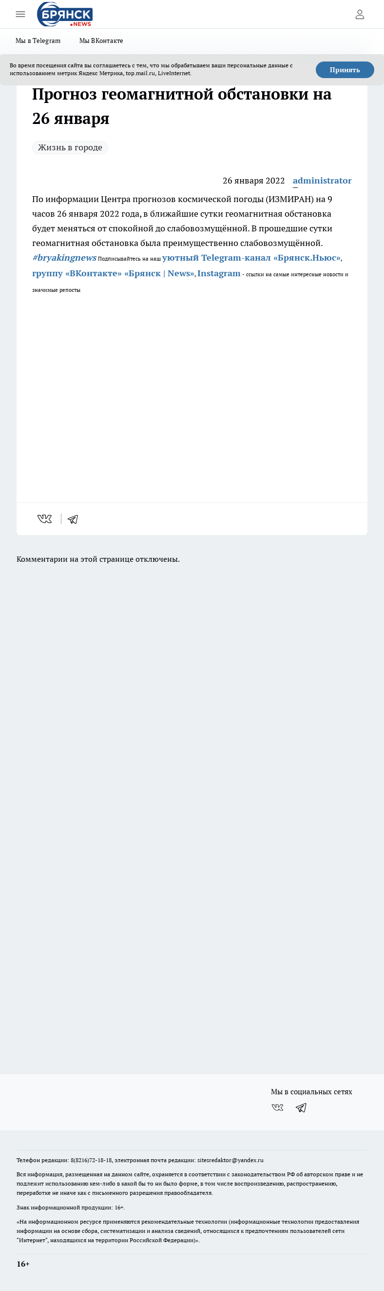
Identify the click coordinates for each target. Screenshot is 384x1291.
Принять (345, 69)
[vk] (45, 519)
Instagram (219, 273)
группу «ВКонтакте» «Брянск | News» (113, 273)
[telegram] (76, 519)
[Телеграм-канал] (301, 1107)
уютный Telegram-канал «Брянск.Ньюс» (251, 257)
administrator (322, 180)
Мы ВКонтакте (101, 40)
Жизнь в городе (70, 147)
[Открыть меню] (20, 14)
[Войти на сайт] (359, 14)
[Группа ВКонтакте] (277, 1107)
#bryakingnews (64, 257)
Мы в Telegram (38, 40)
